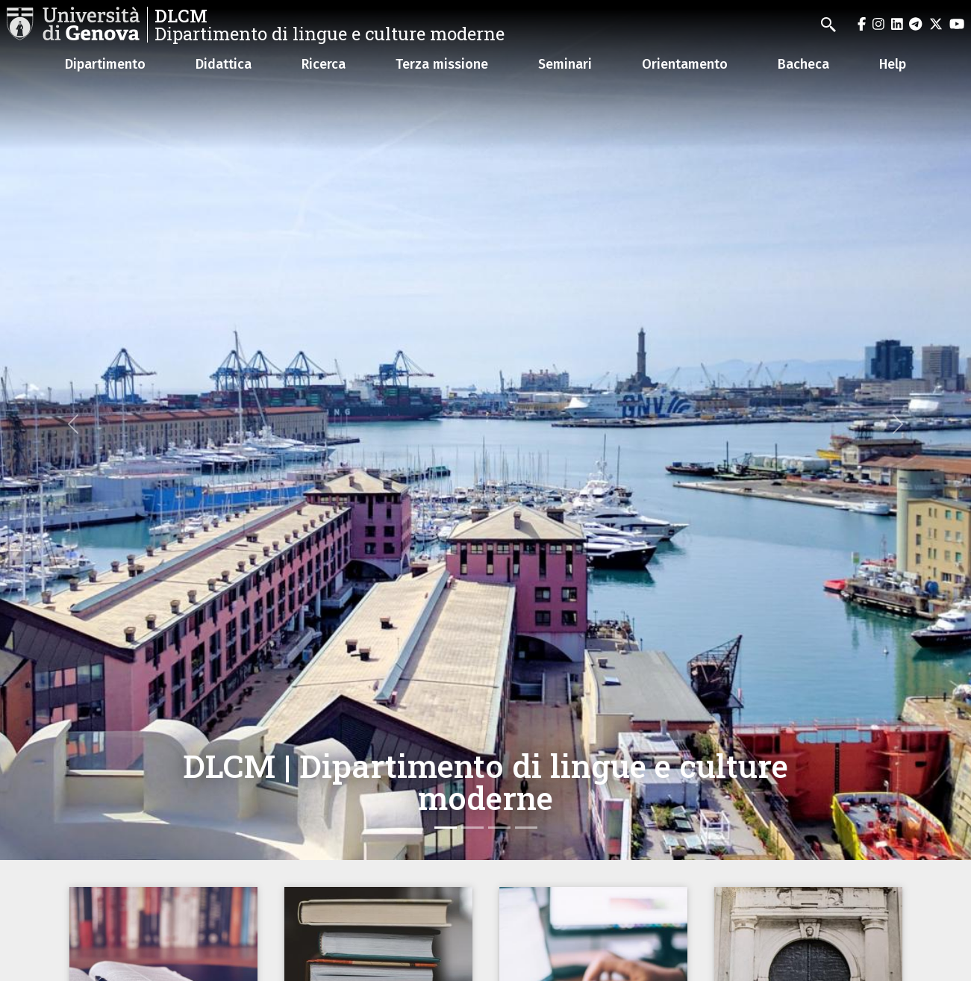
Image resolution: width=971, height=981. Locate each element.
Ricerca (324, 64)
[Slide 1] (445, 827)
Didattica (224, 64)
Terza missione (442, 64)
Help (892, 64)
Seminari (565, 64)
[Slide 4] (526, 827)
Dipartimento (105, 64)
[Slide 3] (499, 827)
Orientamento (685, 64)
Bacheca (803, 64)
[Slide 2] (472, 827)
